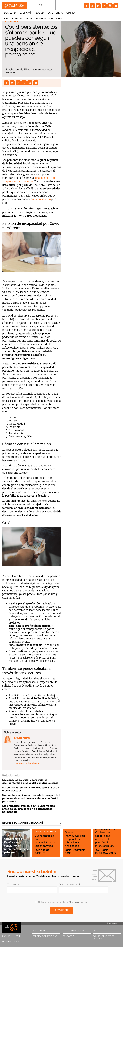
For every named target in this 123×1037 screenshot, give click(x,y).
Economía (26, 14)
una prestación (41, 199)
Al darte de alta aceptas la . (62, 902)
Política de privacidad (44, 936)
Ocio (105, 14)
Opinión (71, 14)
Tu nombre (13, 884)
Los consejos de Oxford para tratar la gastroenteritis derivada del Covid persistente (30, 781)
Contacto (68, 936)
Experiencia (55, 14)
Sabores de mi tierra (17, 19)
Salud (40, 14)
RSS (95, 930)
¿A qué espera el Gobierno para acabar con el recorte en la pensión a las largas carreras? (106, 833)
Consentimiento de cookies (103, 937)
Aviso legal (39, 930)
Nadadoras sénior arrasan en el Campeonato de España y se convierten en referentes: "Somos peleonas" (16, 838)
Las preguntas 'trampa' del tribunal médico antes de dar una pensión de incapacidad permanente (28, 808)
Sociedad (10, 14)
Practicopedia (89, 14)
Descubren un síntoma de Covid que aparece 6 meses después (31, 789)
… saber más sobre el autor (26, 763)
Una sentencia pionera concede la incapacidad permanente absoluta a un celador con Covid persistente (31, 798)
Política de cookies (73, 930)
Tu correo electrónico (70, 884)
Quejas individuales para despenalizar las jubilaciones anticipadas (75, 835)
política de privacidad (77, 902)
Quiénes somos (10, 941)
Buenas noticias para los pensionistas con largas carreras (45, 837)
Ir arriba (113, 923)
